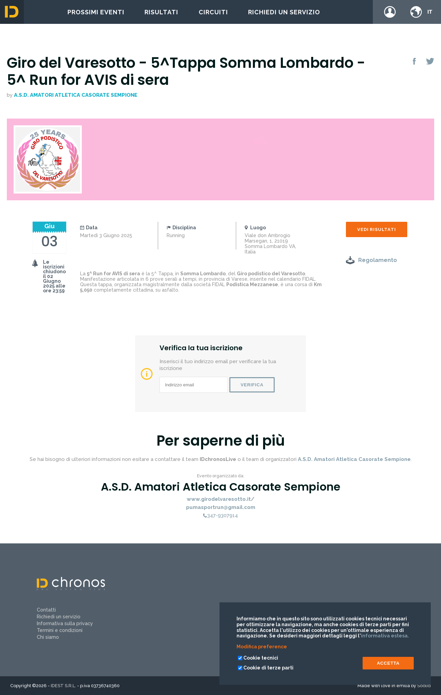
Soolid (424, 685)
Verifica (252, 384)
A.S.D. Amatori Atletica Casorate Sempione (75, 95)
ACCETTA (388, 663)
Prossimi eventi (95, 12)
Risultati (161, 12)
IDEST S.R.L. (63, 685)
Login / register (390, 12)
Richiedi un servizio (284, 12)
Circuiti (213, 12)
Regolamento (377, 260)
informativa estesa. (385, 635)
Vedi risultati (376, 229)
